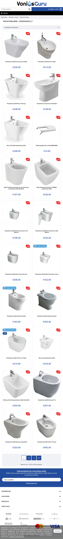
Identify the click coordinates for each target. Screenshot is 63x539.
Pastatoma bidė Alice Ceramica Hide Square (46, 231)
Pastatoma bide (24, 17)
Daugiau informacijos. (16, 537)
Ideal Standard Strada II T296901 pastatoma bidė (47, 188)
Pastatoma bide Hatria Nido (47, 62)
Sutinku (58, 531)
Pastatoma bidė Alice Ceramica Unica (47, 274)
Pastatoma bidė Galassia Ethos (46, 316)
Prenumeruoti (31, 483)
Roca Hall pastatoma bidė (47, 358)
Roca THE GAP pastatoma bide (16, 145)
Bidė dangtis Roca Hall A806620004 (47, 145)
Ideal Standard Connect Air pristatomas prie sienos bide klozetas (16, 188)
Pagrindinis (4, 17)
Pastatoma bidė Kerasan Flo (47, 400)
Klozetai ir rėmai (13, 17)
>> (39, 458)
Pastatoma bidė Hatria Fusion (46, 442)
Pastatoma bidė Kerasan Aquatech (16, 442)
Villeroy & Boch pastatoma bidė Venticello (16, 400)
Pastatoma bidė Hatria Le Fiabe (16, 358)
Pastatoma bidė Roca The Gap (16, 103)
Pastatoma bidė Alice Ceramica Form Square (16, 231)
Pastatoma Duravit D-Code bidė (47, 103)
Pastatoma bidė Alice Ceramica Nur (16, 274)
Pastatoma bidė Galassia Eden (16, 316)
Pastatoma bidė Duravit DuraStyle (16, 62)
